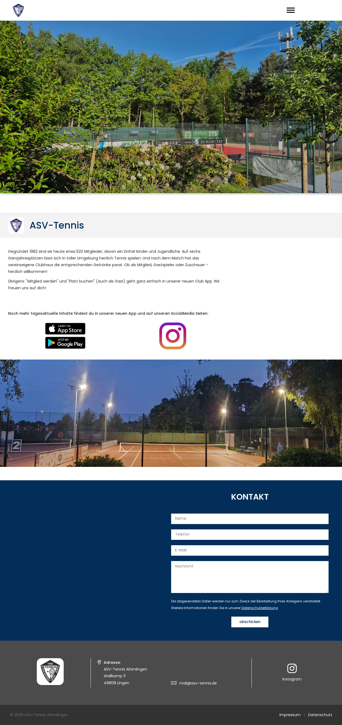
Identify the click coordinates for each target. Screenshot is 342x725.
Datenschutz (320, 714)
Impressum (290, 714)
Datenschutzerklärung (260, 608)
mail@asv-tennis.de (198, 683)
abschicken (249, 621)
